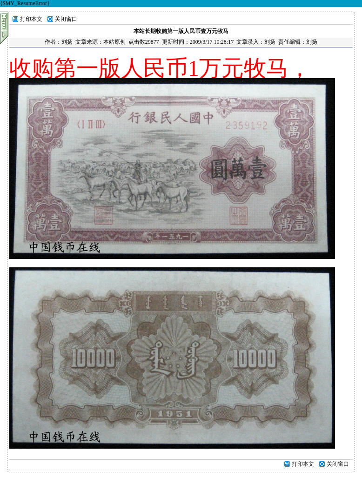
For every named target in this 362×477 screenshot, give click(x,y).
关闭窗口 (66, 19)
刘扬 (67, 42)
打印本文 (31, 19)
